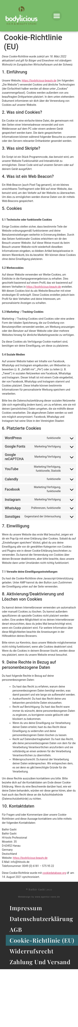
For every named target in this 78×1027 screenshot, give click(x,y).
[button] (56, 16)
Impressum (26, 908)
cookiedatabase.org (54, 872)
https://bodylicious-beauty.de (39, 80)
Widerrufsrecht (32, 951)
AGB (16, 929)
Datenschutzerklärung (41, 919)
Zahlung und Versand (40, 962)
